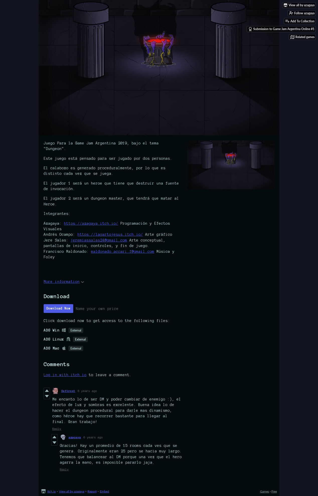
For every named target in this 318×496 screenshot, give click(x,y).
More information (64, 282)
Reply (56, 428)
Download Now (58, 308)
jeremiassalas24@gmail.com (99, 240)
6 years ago (87, 390)
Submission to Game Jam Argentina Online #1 (281, 29)
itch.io (51, 491)
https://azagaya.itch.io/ (91, 223)
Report (92, 491)
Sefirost (68, 390)
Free (274, 491)
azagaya (75, 437)
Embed (104, 491)
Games (264, 491)
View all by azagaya (71, 491)
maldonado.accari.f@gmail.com (122, 252)
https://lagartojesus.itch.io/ (110, 234)
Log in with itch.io (65, 375)
